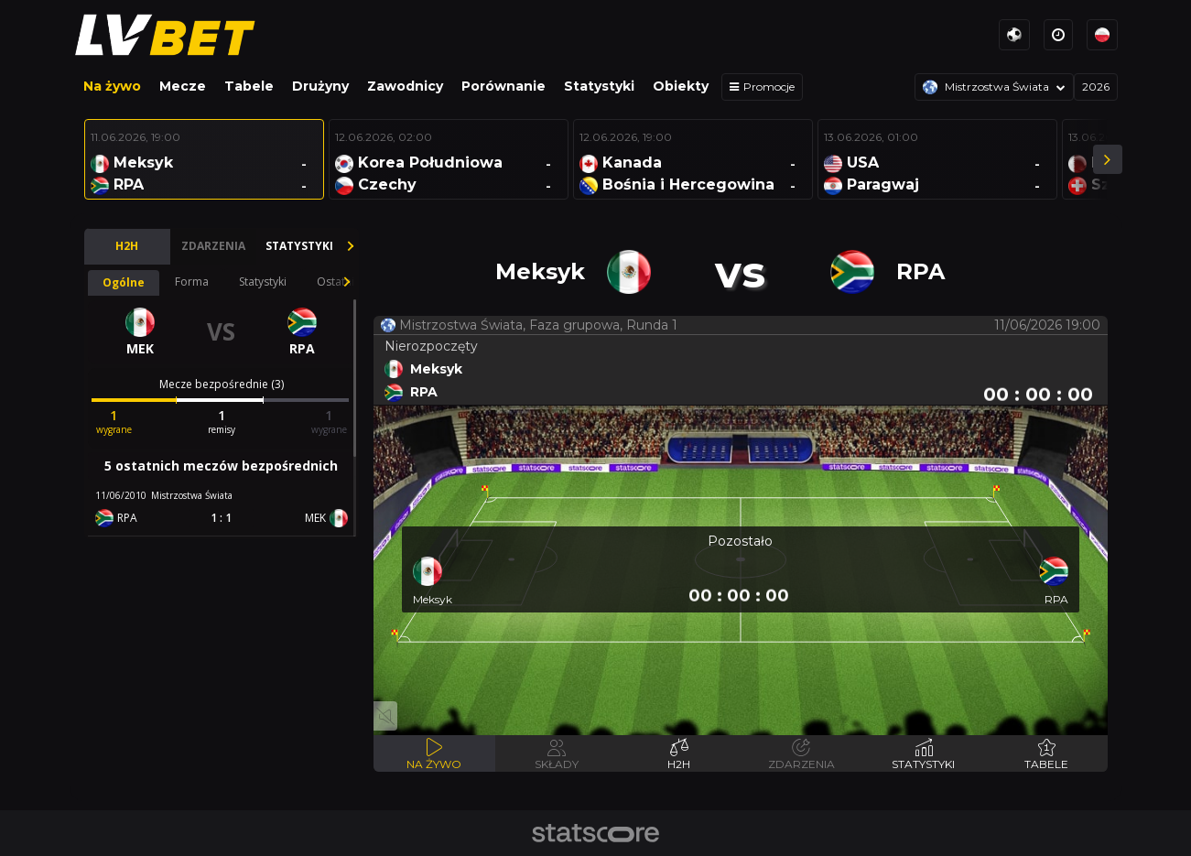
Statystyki (599, 86)
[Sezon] (1096, 87)
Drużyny (320, 86)
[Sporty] (1014, 34)
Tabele (249, 86)
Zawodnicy (405, 86)
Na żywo (112, 86)
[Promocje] (762, 87)
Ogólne (124, 282)
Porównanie (503, 86)
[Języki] (1102, 34)
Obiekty (681, 86)
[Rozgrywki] (994, 87)
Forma (192, 281)
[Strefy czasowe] (1058, 34)
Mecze (182, 86)
